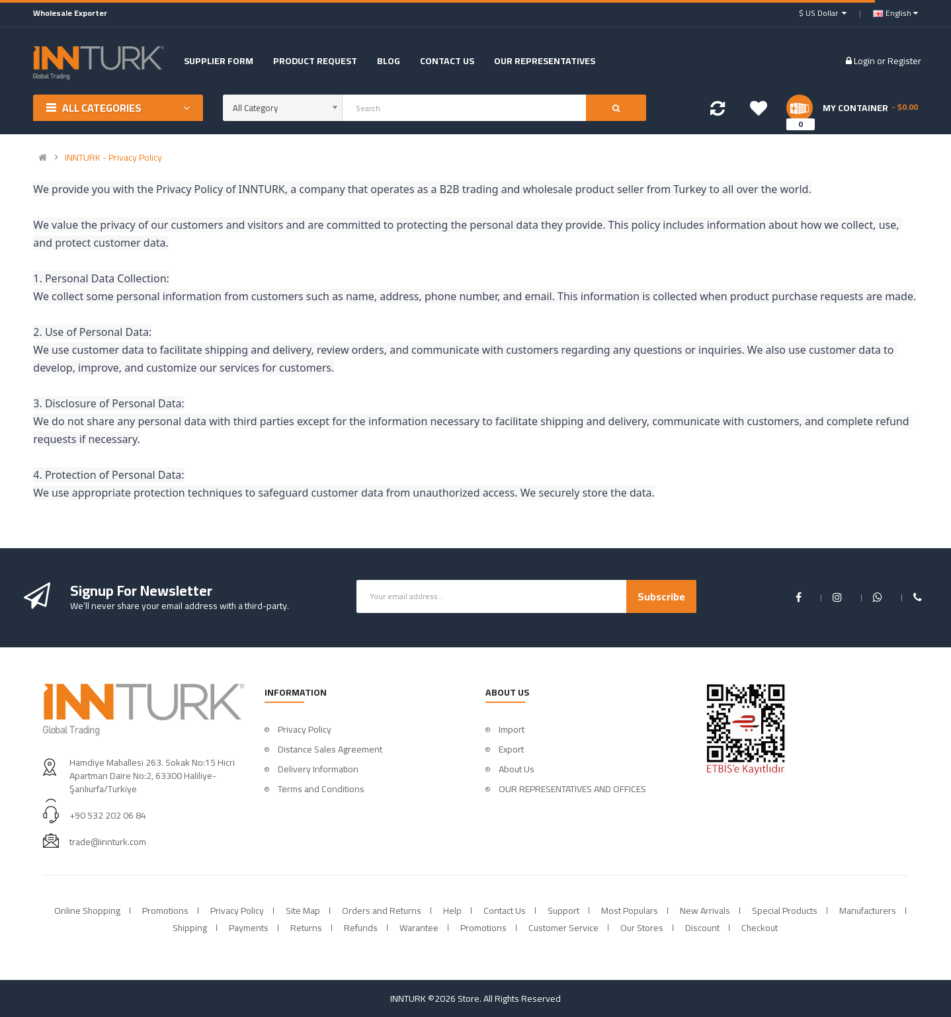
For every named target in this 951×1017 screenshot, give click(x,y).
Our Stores (641, 927)
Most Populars (629, 910)
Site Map (303, 910)
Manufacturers (867, 910)
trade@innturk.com (107, 841)
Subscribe (661, 596)
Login (865, 60)
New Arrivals (705, 910)
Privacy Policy (304, 729)
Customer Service (563, 927)
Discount (702, 927)
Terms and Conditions (321, 788)
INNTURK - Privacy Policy (113, 157)
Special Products (784, 910)
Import (511, 729)
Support (563, 910)
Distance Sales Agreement (330, 749)
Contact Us (504, 910)
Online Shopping (87, 910)
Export (511, 749)
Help (452, 910)
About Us (516, 769)
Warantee (418, 927)
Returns (306, 927)
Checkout (759, 927)
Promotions (165, 910)
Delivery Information (318, 769)
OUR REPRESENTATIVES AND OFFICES (572, 788)
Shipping (190, 927)
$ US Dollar (823, 12)
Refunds (361, 927)
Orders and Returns (381, 910)
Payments (249, 927)
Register (904, 60)
